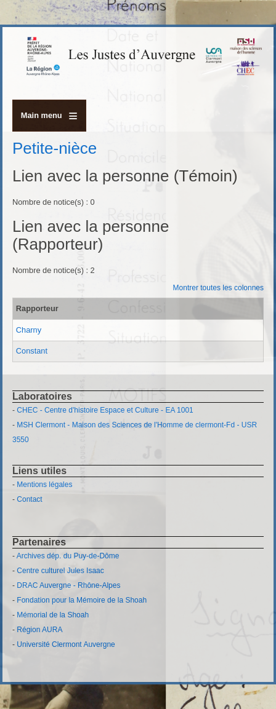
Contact (29, 499)
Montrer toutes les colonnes (218, 287)
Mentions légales (44, 484)
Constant (31, 350)
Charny (28, 330)
